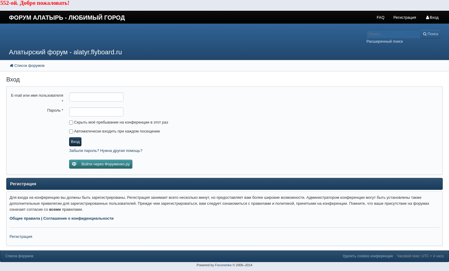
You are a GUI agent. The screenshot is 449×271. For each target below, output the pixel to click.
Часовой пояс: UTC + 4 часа (420, 256)
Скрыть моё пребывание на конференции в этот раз (118, 122)
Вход (75, 141)
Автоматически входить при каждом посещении (114, 131)
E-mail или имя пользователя (37, 98)
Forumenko (223, 265)
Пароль (55, 110)
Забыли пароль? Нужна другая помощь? (105, 150)
